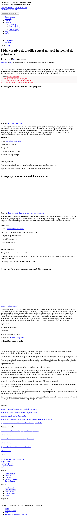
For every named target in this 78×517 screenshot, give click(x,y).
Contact (3, 9)
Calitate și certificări (11, 479)
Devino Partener (10, 481)
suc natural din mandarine (15, 229)
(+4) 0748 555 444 (21, 8)
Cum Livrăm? (13, 26)
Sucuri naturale (10, 17)
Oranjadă (8, 20)
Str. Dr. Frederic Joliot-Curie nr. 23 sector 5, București (12, 460)
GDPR (7, 509)
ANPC (7, 512)
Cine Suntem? (13, 24)
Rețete (15, 59)
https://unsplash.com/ (15, 123)
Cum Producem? (14, 28)
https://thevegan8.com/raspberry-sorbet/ (14, 416)
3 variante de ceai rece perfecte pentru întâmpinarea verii (17, 439)
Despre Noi (8, 22)
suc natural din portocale (17, 337)
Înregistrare (8, 42)
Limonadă (8, 19)
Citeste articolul (6, 435)
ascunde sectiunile (13, 77)
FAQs (7, 33)
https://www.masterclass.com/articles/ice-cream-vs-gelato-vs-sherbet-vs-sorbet (26, 419)
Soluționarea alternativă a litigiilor (16, 514)
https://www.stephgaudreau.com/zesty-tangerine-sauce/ (26, 213)
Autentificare (9, 40)
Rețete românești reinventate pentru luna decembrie (16, 447)
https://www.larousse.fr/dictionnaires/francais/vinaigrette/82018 (21, 423)
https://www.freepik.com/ (9, 306)
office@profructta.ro (7, 8)
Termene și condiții (11, 511)
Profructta (4, 63)
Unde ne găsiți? (14, 30)
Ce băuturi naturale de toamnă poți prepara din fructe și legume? (19, 431)
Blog (6, 31)
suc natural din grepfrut (13, 141)
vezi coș (7, 45)
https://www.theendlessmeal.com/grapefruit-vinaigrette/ (19, 409)
